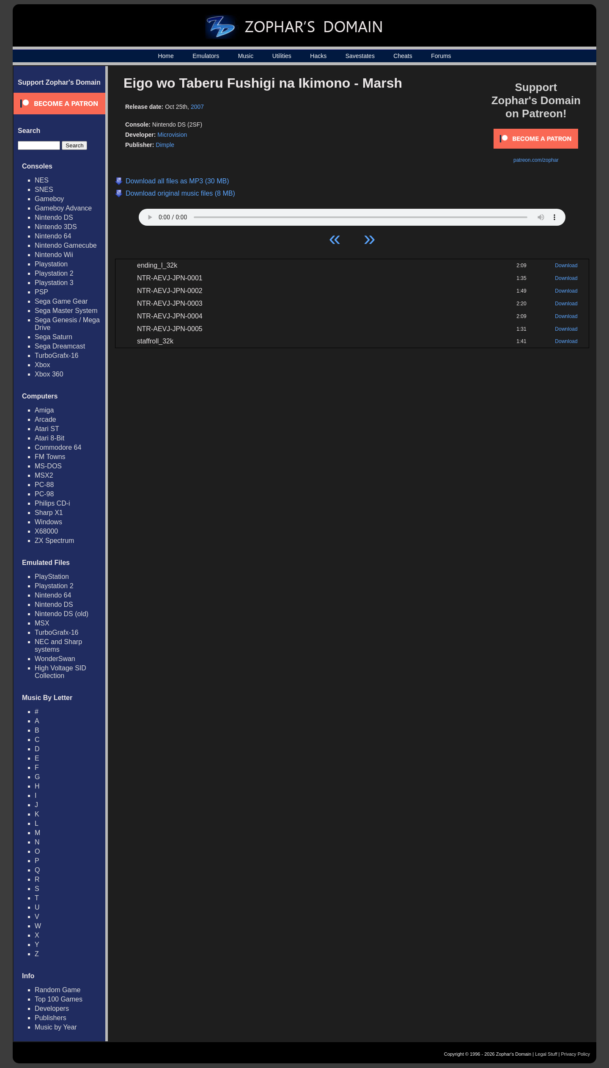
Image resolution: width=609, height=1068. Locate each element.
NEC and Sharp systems (58, 645)
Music (246, 56)
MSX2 (44, 475)
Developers (52, 1008)
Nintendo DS (54, 217)
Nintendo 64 (53, 236)
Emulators (205, 56)
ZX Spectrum (54, 540)
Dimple (165, 144)
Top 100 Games (58, 999)
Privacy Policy (575, 1054)
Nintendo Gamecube (66, 245)
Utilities (281, 56)
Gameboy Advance (63, 208)
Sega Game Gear (61, 301)
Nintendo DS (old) (61, 613)
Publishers (50, 1017)
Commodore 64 (58, 447)
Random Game (58, 989)
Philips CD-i (52, 503)
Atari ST (47, 428)
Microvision (172, 134)
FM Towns (50, 456)
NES (42, 180)
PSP (41, 292)
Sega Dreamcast (60, 346)
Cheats (402, 56)
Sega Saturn (53, 336)
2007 (197, 106)
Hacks (318, 56)
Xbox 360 (49, 374)
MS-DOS (48, 466)
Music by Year (56, 1027)
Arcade (45, 419)
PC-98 (44, 494)
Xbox (42, 364)
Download (566, 265)
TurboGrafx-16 (56, 355)
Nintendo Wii (54, 254)
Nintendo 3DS (56, 226)
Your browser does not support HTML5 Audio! (352, 215)
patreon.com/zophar (536, 160)
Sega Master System (66, 310)
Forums (441, 56)
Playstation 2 (54, 273)
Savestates (360, 56)
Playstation (51, 264)
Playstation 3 (54, 282)
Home (165, 56)
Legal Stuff (546, 1054)
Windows (48, 522)
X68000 (46, 531)
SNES (44, 189)
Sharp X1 (49, 512)
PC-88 (44, 484)
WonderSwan (55, 658)
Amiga (44, 410)
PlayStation (52, 576)
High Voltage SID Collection (60, 671)
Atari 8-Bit (49, 438)
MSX (42, 623)
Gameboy (49, 198)
